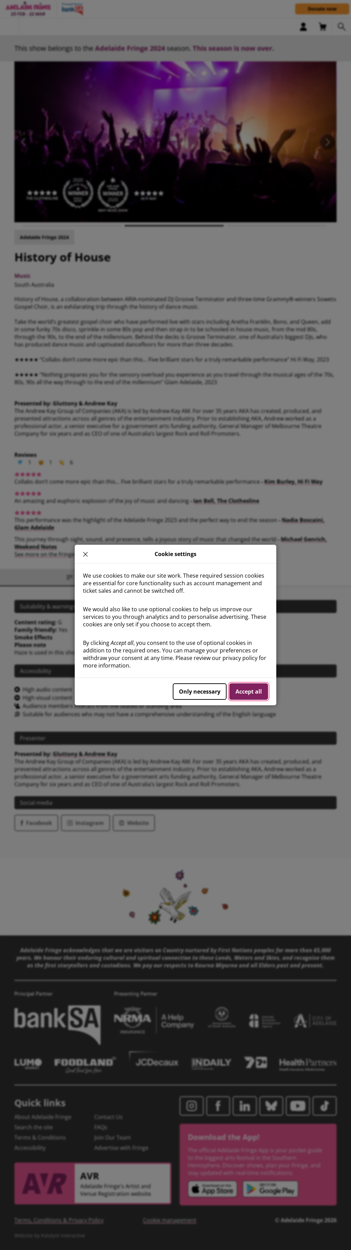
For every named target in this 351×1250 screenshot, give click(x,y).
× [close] (85, 554)
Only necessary (199, 691)
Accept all (248, 691)
